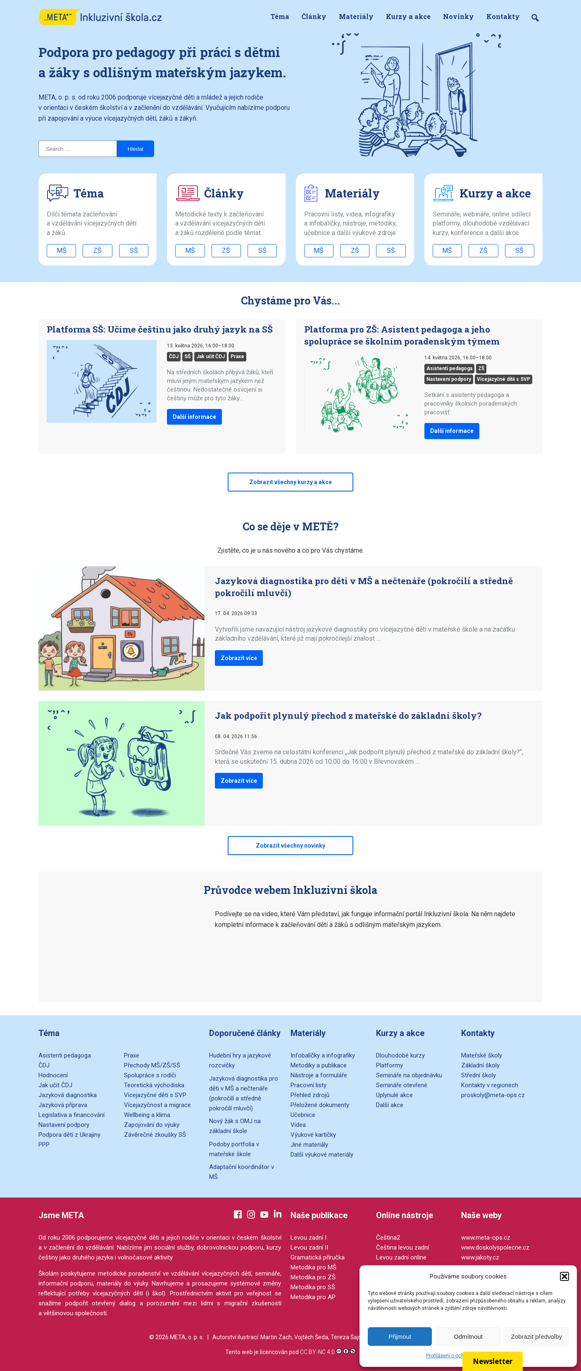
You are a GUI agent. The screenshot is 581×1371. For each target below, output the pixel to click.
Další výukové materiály (321, 1154)
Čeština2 (388, 1237)
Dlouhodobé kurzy (400, 1055)
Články (314, 16)
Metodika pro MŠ (313, 1267)
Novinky (458, 16)
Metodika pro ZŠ (313, 1277)
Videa (298, 1125)
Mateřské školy (481, 1055)
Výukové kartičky (313, 1134)
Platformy (389, 1065)
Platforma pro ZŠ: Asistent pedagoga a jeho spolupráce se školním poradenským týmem (402, 335)
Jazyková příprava (62, 1105)
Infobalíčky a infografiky (322, 1055)
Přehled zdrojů (309, 1095)
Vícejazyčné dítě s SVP (503, 379)
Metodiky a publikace (318, 1065)
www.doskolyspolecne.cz (495, 1247)
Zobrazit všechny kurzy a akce (290, 482)
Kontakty (503, 16)
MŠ (62, 250)
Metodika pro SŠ (312, 1287)
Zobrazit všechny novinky (290, 845)
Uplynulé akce (394, 1095)
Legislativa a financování (71, 1115)
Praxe (237, 356)
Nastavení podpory (448, 379)
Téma (280, 16)
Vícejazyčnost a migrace (157, 1105)
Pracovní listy (308, 1085)
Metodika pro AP (313, 1297)
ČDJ (174, 356)
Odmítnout (468, 1336)
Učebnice (302, 1115)
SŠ (134, 250)
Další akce (389, 1105)
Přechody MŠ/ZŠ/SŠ (152, 1065)
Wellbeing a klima (147, 1115)
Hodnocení (53, 1075)
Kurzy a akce (408, 16)
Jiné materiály (309, 1144)
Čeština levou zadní (402, 1247)
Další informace (194, 416)
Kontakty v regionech (489, 1085)
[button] (564, 1276)
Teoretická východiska (154, 1085)
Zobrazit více (239, 658)
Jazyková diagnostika (67, 1095)
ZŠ (97, 250)
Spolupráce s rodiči (150, 1075)
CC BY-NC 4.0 (317, 1352)
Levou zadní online (401, 1257)
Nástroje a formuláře (318, 1075)
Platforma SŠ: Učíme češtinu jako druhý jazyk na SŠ (160, 329)
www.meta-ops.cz (485, 1237)
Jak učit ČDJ (210, 356)
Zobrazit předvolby (536, 1336)
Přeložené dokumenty (319, 1105)
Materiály (356, 16)
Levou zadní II (309, 1247)
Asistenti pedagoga (449, 368)
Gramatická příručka (317, 1257)
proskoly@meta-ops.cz (493, 1095)
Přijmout (399, 1336)
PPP (44, 1144)
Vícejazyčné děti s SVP (155, 1095)
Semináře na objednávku (409, 1075)
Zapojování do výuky (151, 1125)
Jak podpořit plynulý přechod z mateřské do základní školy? (348, 715)
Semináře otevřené (401, 1085)
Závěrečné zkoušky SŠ (155, 1134)
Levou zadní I (308, 1237)
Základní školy (480, 1065)
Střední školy (478, 1075)
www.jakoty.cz (480, 1257)
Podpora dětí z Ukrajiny (69, 1134)
